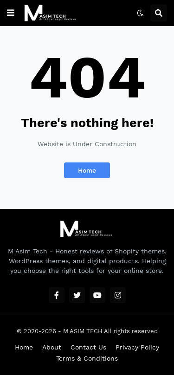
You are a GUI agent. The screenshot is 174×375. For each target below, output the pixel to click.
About (51, 347)
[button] (10, 13)
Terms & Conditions (87, 358)
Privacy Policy (137, 347)
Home (87, 170)
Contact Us (88, 347)
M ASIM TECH (83, 331)
